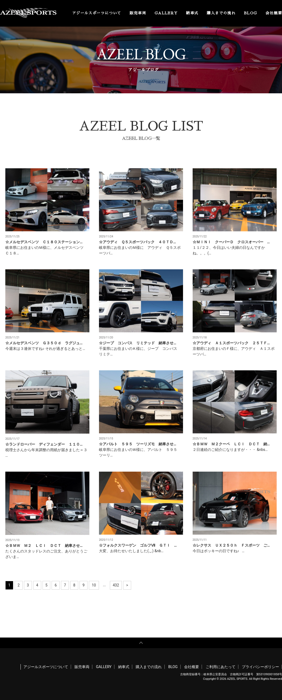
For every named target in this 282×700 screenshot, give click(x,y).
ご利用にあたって (220, 667)
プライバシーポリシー (260, 667)
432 (116, 585)
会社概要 (274, 13)
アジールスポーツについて (96, 13)
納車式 (192, 13)
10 (94, 585)
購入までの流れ (221, 13)
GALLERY (166, 13)
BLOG (250, 13)
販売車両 (138, 13)
